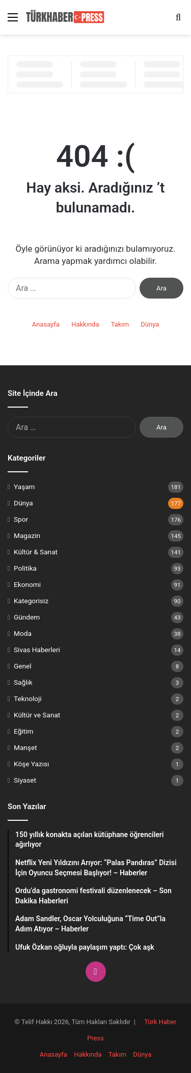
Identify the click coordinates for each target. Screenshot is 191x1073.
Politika (25, 568)
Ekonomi (27, 584)
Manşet (25, 747)
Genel (23, 666)
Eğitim (23, 731)
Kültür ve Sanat (37, 715)
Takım (120, 324)
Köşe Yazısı (31, 764)
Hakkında (85, 324)
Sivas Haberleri (37, 650)
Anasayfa (46, 324)
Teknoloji (28, 698)
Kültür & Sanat (36, 552)
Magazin (27, 535)
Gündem (27, 617)
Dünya (150, 324)
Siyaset (25, 780)
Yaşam (24, 486)
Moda (23, 633)
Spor (21, 519)
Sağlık (23, 682)
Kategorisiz (31, 601)
